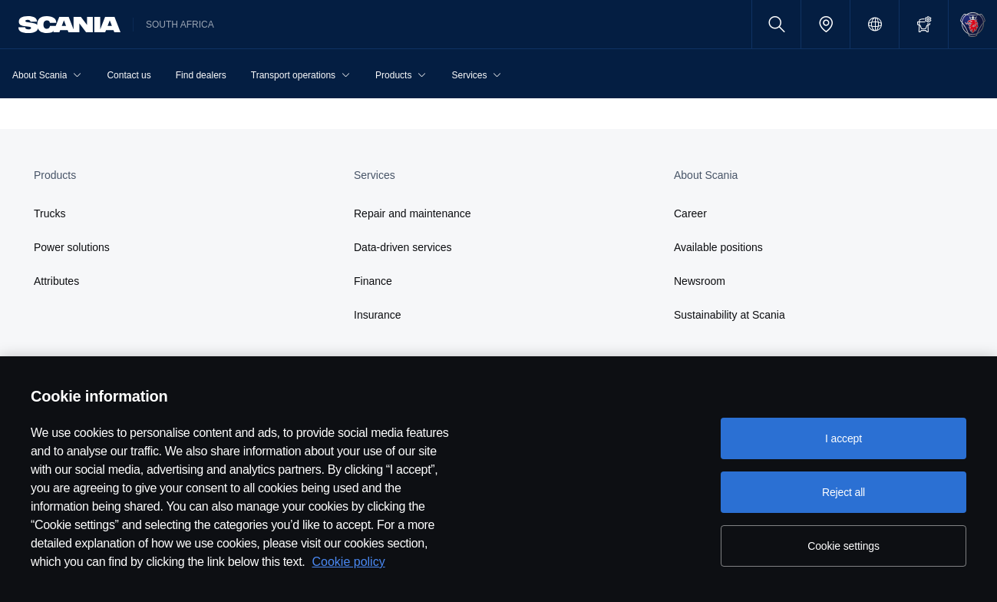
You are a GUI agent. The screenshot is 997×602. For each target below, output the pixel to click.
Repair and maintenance (412, 213)
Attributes (56, 281)
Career (690, 213)
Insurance (377, 315)
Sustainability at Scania (729, 315)
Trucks (49, 213)
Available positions (718, 247)
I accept (843, 438)
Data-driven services (403, 247)
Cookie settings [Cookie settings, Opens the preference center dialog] (843, 546)
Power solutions (72, 247)
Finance (373, 281)
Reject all (843, 492)
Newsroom (699, 281)
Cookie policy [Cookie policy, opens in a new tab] (348, 561)
